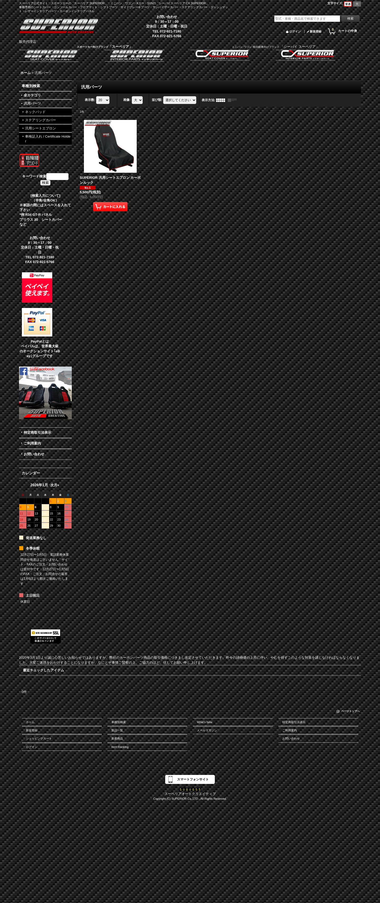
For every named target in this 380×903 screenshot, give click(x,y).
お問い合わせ (34, 454)
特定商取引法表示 (37, 432)
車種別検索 (118, 722)
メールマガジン (207, 730)
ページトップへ (350, 711)
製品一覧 (117, 730)
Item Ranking (120, 746)
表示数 (90, 100)
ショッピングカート (39, 738)
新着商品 (117, 738)
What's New (204, 722)
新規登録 (315, 31)
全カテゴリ (32, 95)
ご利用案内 (32, 443)
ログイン (295, 31)
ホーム (30, 722)
